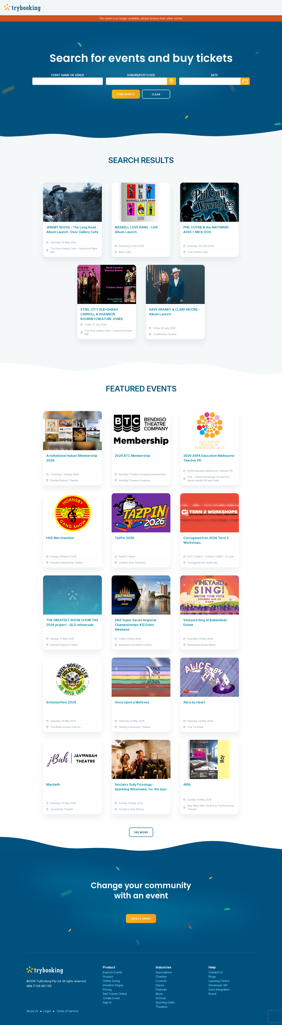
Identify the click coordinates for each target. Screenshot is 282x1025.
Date (214, 75)
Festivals (161, 989)
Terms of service (67, 1011)
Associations (164, 972)
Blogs (212, 976)
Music (159, 993)
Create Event (141, 918)
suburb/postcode (141, 75)
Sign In (107, 1002)
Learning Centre (219, 981)
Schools (161, 998)
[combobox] (141, 81)
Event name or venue (67, 75)
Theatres (161, 1006)
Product (108, 976)
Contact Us (216, 972)
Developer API (218, 985)
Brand (212, 993)
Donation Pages (113, 985)
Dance (160, 985)
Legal (47, 1011)
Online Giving (111, 981)
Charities (161, 976)
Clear (156, 94)
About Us (32, 1011)
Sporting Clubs (165, 1002)
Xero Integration (219, 989)
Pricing (107, 989)
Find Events (126, 94)
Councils (161, 981)
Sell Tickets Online (115, 993)
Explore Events (112, 972)
